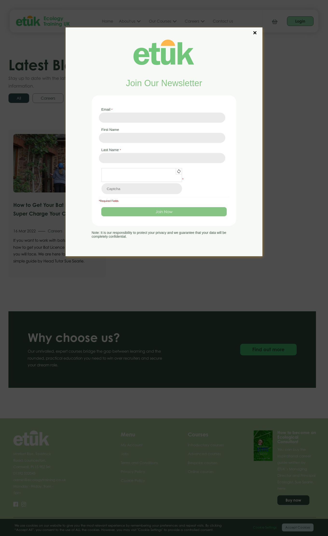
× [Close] (255, 30)
